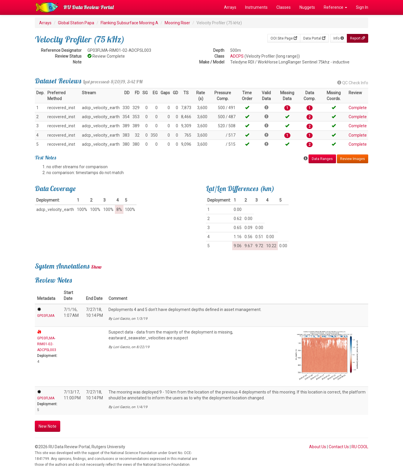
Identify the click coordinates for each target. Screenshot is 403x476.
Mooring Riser (177, 22)
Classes (283, 7)
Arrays (230, 7)
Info (338, 38)
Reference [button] (335, 7)
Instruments (256, 7)
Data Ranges (322, 159)
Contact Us (339, 446)
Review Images (352, 159)
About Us (317, 446)
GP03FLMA (45, 316)
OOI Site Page (284, 38)
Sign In (362, 7)
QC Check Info (352, 82)
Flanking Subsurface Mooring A (129, 22)
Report (357, 38)
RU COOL (360, 446)
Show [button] (96, 267)
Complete (358, 107)
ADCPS (237, 56)
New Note (47, 426)
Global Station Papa (76, 22)
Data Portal (314, 38)
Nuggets (307, 7)
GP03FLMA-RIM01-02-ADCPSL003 (46, 344)
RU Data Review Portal (88, 7)
